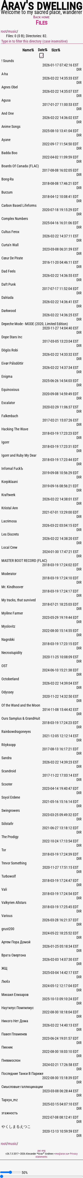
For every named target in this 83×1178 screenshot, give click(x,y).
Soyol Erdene (10, 797)
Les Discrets (10, 534)
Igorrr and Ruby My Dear (18, 455)
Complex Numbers (14, 219)
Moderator (8, 574)
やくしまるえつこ (16, 1127)
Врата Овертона (13, 955)
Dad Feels (8, 271)
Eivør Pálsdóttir (12, 363)
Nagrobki (7, 640)
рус (39, 1150)
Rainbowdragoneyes (16, 732)
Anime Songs (10, 127)
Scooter (6, 784)
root (4, 31)
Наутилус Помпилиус (17, 1008)
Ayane (5, 140)
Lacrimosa (9, 521)
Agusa (6, 100)
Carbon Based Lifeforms (19, 205)
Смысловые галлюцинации (22, 1087)
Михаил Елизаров (15, 995)
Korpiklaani (9, 482)
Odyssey (7, 692)
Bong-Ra (7, 179)
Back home (41, 17)
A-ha (4, 74)
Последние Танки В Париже (22, 1074)
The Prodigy (10, 837)
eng (43, 1150)
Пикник (7, 1047)
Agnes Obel (9, 87)
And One (7, 113)
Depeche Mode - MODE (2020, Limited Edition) (34, 324)
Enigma (6, 376)
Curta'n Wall (10, 245)
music (12, 31)
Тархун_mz (9, 1100)
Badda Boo (9, 153)
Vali (4, 889)
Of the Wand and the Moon (20, 705)
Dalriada (7, 298)
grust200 (7, 929)
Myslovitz (8, 626)
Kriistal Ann (9, 508)
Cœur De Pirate (12, 258)
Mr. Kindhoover (12, 587)
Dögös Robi (9, 350)
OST (4, 666)
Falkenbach (9, 416)
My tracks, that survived (18, 600)
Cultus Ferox (10, 232)
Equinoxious (10, 390)
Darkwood (8, 311)
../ (41, 55)
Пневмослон (10, 1060)
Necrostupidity (11, 653)
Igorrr (5, 442)
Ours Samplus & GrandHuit (20, 718)
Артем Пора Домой (15, 942)
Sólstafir (7, 824)
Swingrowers (10, 810)
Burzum (7, 192)
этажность (9, 1113)
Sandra (6, 758)
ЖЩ (4, 968)
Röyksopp (8, 745)
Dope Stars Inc (11, 337)
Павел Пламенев (14, 1034)
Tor (3, 850)
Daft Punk (8, 284)
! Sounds (7, 61)
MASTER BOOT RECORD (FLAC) (24, 561)
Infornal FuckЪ (12, 469)
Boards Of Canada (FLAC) (20, 166)
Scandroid (8, 771)
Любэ (5, 981)
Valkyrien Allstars (13, 903)
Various (6, 916)
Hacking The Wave (14, 429)
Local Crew (9, 547)
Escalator (8, 403)
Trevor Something (14, 863)
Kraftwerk (8, 495)
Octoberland (10, 679)
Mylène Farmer (12, 613)
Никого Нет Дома (14, 1021)
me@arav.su (61, 1153)
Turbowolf (8, 876)
